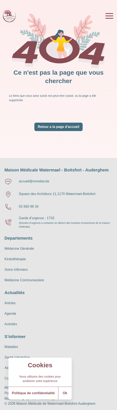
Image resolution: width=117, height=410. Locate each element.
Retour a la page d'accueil (58, 127)
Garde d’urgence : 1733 (36, 218)
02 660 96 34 (28, 206)
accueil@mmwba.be (34, 181)
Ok (65, 393)
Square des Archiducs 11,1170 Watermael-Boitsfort (57, 194)
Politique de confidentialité (33, 393)
